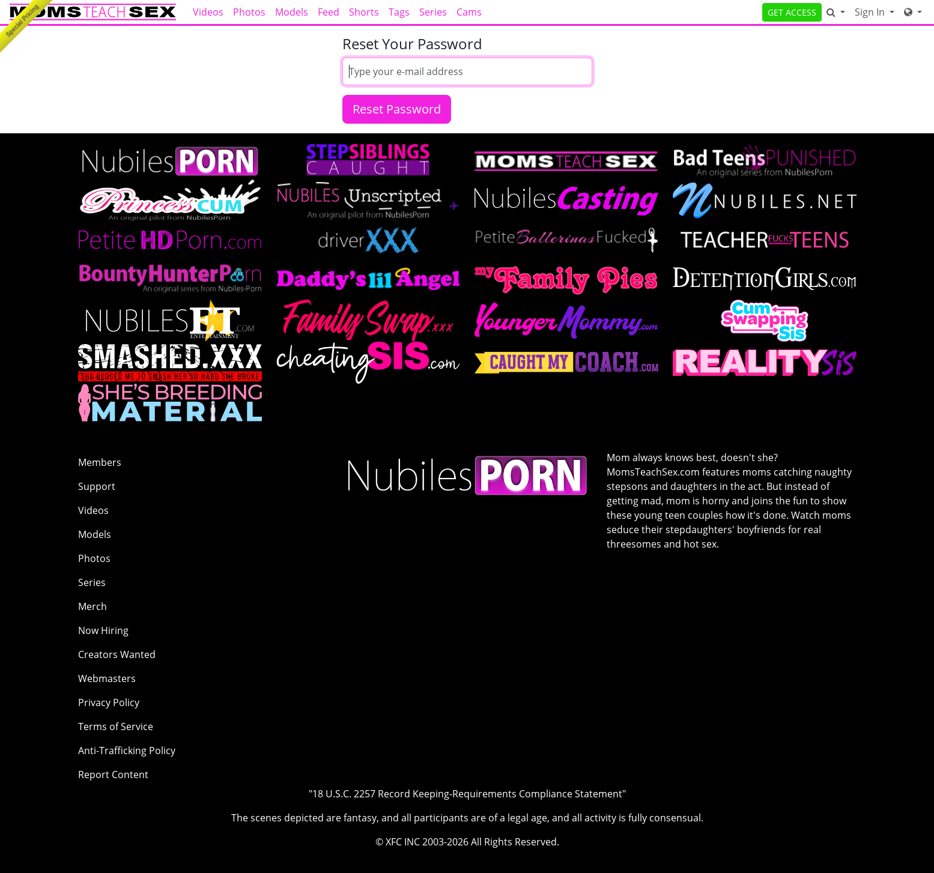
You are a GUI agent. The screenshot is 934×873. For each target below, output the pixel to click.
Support (96, 486)
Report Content (113, 774)
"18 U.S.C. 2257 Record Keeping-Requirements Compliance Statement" (467, 793)
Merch (92, 606)
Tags (399, 12)
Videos (208, 12)
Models (291, 12)
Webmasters (107, 678)
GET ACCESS (792, 12)
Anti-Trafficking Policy (126, 750)
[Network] (913, 12)
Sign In (871, 12)
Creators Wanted (117, 654)
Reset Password (397, 109)
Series (433, 12)
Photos (249, 12)
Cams (469, 12)
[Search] (836, 12)
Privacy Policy (108, 702)
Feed (328, 12)
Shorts (364, 12)
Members (99, 462)
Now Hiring (103, 630)
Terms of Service (115, 726)
